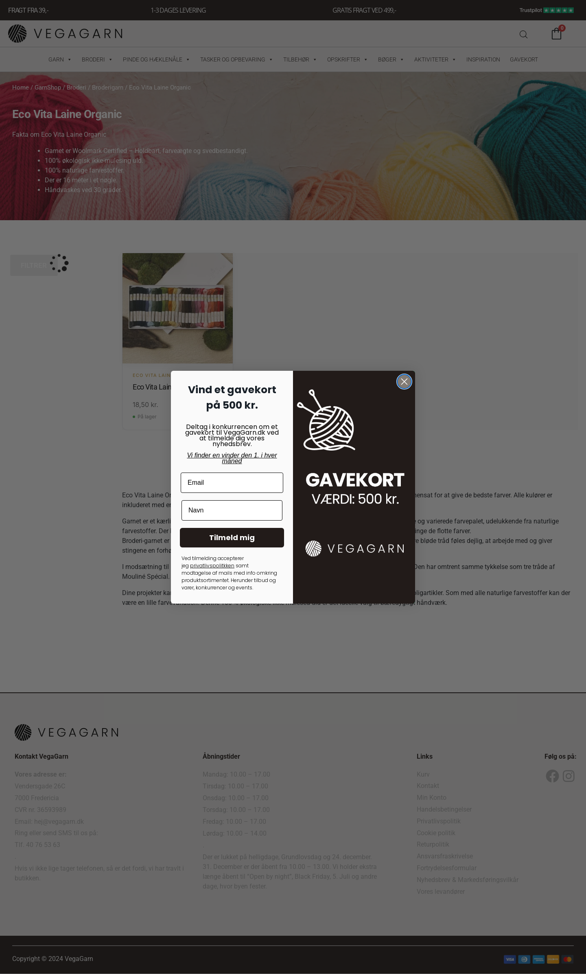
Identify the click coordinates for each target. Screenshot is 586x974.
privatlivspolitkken (212, 565)
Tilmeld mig (232, 537)
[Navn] (231, 510)
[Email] (232, 483)
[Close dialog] (404, 381)
